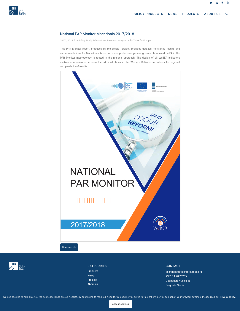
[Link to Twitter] (211, 3)
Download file (69, 247)
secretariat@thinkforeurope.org (184, 271)
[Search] (227, 14)
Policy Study (84, 40)
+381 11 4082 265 (176, 276)
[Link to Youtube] (228, 3)
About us (93, 284)
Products (93, 271)
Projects (92, 279)
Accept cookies (120, 304)
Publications (99, 40)
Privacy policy (227, 297)
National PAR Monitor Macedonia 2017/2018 (97, 34)
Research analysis (117, 40)
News (91, 275)
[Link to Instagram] (216, 3)
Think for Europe (142, 40)
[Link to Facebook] (222, 3)
